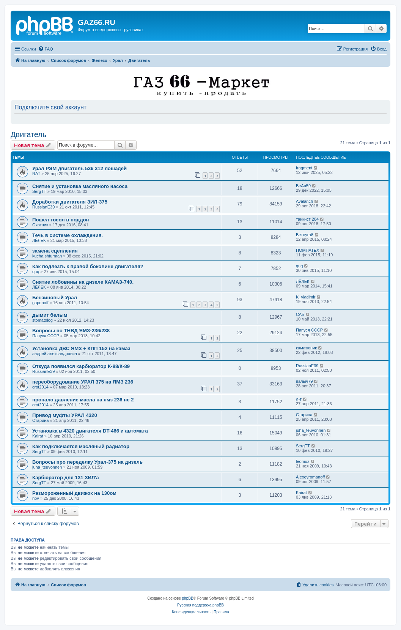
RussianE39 (43, 207)
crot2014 (40, 387)
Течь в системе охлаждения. (67, 235)
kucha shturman (47, 256)
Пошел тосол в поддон (60, 220)
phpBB (187, 598)
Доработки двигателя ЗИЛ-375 (69, 202)
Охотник (40, 225)
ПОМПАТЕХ (307, 250)
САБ (300, 314)
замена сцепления (55, 251)
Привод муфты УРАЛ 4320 (64, 415)
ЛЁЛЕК (39, 240)
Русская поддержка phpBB (200, 605)
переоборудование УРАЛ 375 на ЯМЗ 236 (82, 382)
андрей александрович (54, 353)
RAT (36, 173)
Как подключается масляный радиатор (80, 446)
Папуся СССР (45, 335)
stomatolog (42, 320)
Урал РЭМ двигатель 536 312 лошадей (79, 168)
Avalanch (304, 201)
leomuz (302, 461)
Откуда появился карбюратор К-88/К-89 (81, 366)
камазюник (306, 348)
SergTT (39, 191)
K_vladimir (305, 297)
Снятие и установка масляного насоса (79, 186)
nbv (35, 498)
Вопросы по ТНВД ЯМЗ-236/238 (71, 330)
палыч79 (304, 381)
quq (35, 271)
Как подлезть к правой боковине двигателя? (87, 266)
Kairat (37, 436)
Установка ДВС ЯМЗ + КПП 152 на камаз (81, 348)
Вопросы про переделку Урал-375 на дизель (87, 462)
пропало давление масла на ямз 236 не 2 (83, 400)
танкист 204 (307, 219)
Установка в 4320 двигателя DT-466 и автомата (90, 431)
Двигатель (28, 134)
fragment (304, 168)
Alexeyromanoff (310, 477)
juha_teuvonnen (311, 430)
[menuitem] (45, 49)
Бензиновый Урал (54, 297)
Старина (40, 420)
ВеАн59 (303, 185)
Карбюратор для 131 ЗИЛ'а (65, 477)
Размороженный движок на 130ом (74, 493)
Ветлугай (304, 234)
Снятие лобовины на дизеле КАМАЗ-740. (83, 282)
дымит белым (50, 315)
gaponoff (40, 302)
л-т (299, 399)
